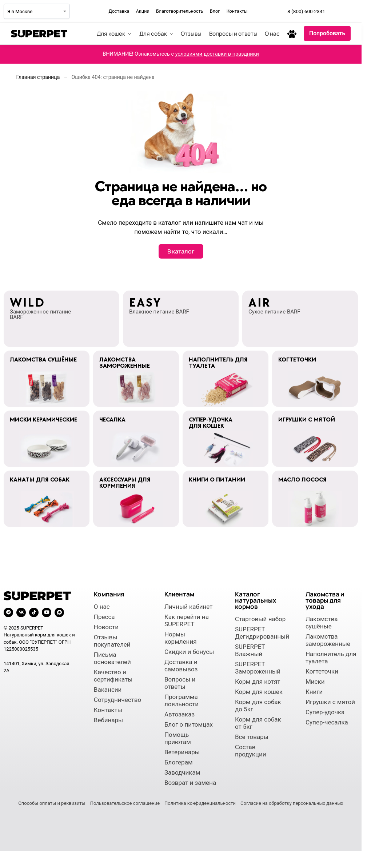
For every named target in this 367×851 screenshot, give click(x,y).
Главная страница (38, 77)
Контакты (237, 11)
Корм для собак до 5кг (258, 705)
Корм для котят (257, 681)
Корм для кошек (259, 691)
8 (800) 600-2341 (306, 11)
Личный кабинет (188, 606)
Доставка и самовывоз (181, 665)
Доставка (118, 11)
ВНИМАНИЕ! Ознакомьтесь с (181, 54)
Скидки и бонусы (189, 651)
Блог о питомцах (188, 724)
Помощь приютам (177, 738)
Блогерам (178, 762)
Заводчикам (182, 772)
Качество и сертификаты (113, 675)
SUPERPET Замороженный (257, 667)
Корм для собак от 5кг (258, 723)
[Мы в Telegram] (336, 11)
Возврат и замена (190, 782)
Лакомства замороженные (328, 640)
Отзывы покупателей (112, 641)
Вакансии (108, 689)
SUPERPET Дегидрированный (261, 633)
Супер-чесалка (327, 722)
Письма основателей (112, 658)
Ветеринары (182, 752)
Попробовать (327, 33)
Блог (215, 11)
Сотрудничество (117, 699)
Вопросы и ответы (179, 683)
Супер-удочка (325, 712)
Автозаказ (179, 714)
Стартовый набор (260, 619)
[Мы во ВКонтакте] (352, 11)
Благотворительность (179, 11)
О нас (102, 606)
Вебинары (108, 720)
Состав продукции (250, 750)
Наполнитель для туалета (331, 657)
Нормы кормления (180, 638)
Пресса (104, 616)
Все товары (251, 736)
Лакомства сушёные (322, 622)
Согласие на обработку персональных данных (291, 803)
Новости (106, 627)
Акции (142, 11)
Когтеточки (322, 671)
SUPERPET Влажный (250, 650)
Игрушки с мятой (330, 702)
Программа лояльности (181, 700)
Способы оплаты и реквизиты (51, 803)
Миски (315, 681)
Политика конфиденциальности (200, 803)
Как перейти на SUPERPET (186, 620)
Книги (314, 691)
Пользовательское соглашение (125, 803)
